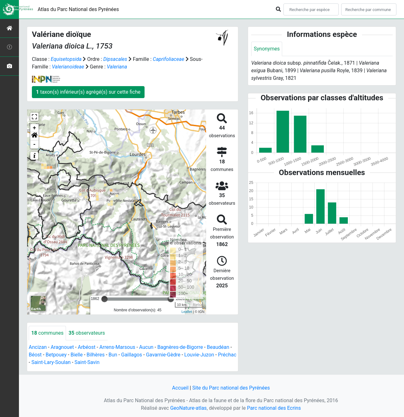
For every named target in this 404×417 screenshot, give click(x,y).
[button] (34, 136)
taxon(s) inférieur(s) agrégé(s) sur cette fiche (88, 92)
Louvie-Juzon (199, 355)
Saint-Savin (86, 362)
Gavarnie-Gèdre (163, 355)
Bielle (76, 355)
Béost (35, 355)
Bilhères (95, 355)
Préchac (227, 355)
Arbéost (86, 347)
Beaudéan (218, 347)
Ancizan (38, 347)
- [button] (34, 144)
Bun (113, 355)
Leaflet (186, 312)
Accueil (180, 388)
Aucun (146, 347)
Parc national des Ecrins (274, 408)
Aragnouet (62, 347)
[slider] (104, 299)
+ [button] (34, 128)
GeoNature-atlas (188, 408)
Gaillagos (131, 355)
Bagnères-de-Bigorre (180, 347)
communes (47, 333)
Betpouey (56, 355)
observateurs (86, 333)
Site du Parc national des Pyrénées (231, 388)
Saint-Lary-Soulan (50, 362)
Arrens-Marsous (117, 347)
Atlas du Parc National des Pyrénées (78, 9)
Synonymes (267, 49)
